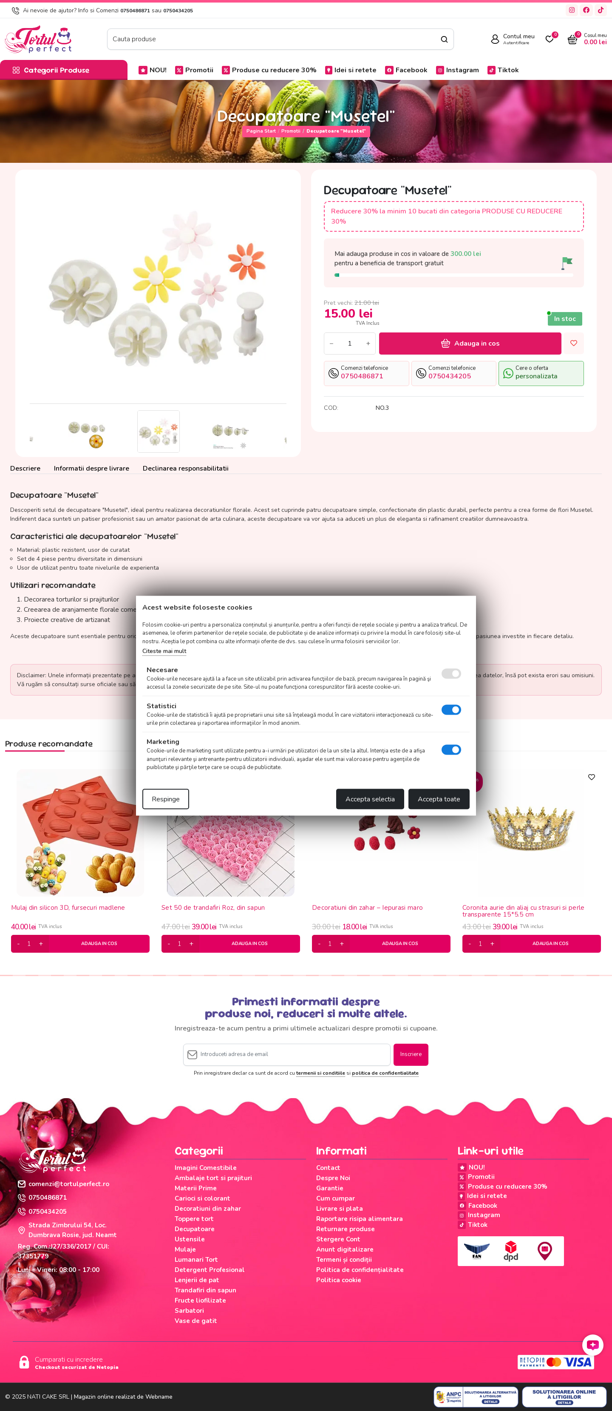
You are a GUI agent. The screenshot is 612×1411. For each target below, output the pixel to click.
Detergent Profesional (210, 1270)
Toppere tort (194, 1219)
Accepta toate (439, 798)
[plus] (40, 943)
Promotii (194, 70)
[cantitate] (29, 943)
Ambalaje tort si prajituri (213, 1178)
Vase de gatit (196, 1321)
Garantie (329, 1188)
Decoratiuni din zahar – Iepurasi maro (367, 908)
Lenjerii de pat (197, 1280)
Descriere (25, 468)
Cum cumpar (335, 1198)
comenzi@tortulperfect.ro (63, 1184)
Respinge (166, 798)
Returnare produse (345, 1229)
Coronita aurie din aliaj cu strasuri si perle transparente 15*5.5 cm (523, 911)
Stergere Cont (338, 1239)
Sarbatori (189, 1310)
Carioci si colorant (202, 1198)
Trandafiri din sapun (205, 1290)
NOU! (153, 70)
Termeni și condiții (344, 1259)
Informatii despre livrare (91, 468)
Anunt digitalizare (345, 1249)
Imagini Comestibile (206, 1168)
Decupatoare (195, 1229)
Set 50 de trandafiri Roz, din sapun (213, 908)
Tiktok (503, 70)
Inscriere (411, 1054)
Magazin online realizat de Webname (123, 1397)
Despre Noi (333, 1178)
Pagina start (261, 131)
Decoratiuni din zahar (208, 1208)
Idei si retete (351, 70)
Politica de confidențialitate (360, 1270)
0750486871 (135, 10)
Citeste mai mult (164, 651)
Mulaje (185, 1249)
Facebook (406, 70)
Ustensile (190, 1239)
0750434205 (178, 10)
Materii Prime (196, 1188)
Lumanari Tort (196, 1259)
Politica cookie (338, 1280)
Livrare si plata (339, 1208)
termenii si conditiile (320, 1073)
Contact (328, 1168)
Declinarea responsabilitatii (186, 468)
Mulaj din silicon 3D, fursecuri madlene (68, 908)
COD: (331, 408)
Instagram (457, 70)
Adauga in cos (470, 343)
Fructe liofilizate (200, 1300)
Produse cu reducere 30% (269, 70)
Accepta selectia (370, 798)
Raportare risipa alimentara (359, 1219)
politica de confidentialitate (385, 1073)
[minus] (18, 943)
